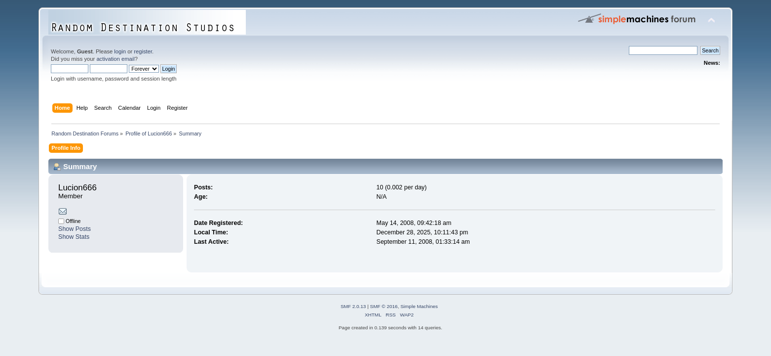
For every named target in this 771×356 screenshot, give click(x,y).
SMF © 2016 (384, 306)
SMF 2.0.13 (353, 306)
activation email (115, 59)
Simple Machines (419, 306)
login (120, 51)
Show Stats (73, 236)
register (143, 51)
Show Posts (74, 228)
